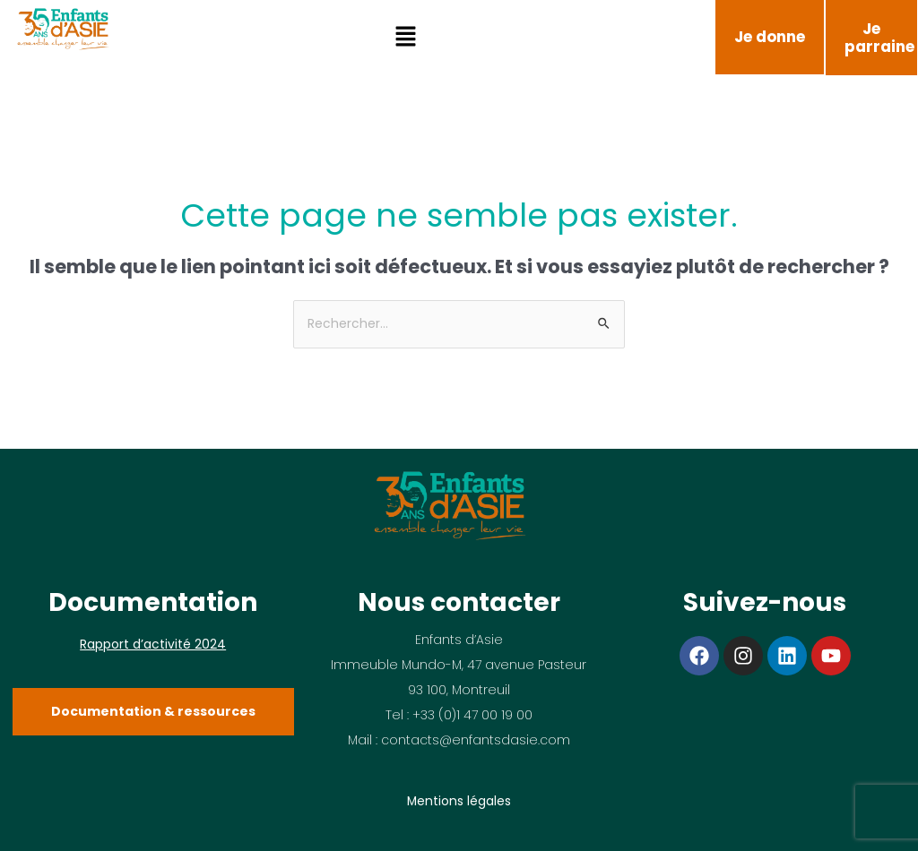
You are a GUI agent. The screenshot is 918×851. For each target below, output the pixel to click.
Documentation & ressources (153, 711)
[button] (406, 37)
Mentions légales (458, 801)
